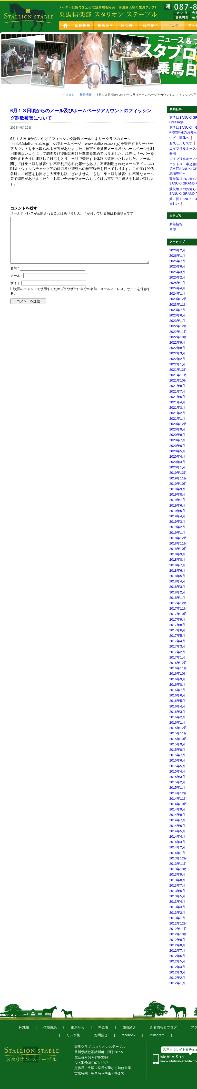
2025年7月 (177, 261)
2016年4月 (177, 706)
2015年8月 (177, 750)
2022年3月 (177, 353)
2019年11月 (178, 478)
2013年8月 (177, 880)
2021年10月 (178, 380)
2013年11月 (178, 864)
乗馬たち (105, 25)
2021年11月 (178, 375)
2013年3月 (177, 907)
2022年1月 (177, 364)
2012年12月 (178, 923)
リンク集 (73, 1035)
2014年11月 (178, 798)
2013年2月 (177, 913)
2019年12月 (178, 473)
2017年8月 (177, 625)
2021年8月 (177, 386)
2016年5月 (177, 701)
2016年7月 (177, 690)
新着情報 (86, 95)
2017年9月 (177, 619)
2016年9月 (177, 679)
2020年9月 (177, 429)
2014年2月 (177, 847)
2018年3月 (177, 587)
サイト (15, 283)
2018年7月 (177, 565)
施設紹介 (150, 25)
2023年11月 (178, 304)
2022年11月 (178, 332)
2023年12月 (178, 299)
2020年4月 (177, 456)
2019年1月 (177, 533)
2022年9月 (177, 342)
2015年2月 (177, 782)
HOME (65, 25)
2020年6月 (177, 446)
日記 (172, 230)
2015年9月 (177, 744)
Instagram (157, 1035)
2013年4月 (177, 901)
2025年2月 (177, 277)
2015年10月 (178, 739)
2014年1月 (177, 853)
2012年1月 (177, 983)
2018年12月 (178, 538)
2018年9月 (177, 554)
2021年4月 (177, 402)
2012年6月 (177, 956)
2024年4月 (177, 288)
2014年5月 (177, 831)
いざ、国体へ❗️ (181, 138)
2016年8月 (177, 684)
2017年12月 (178, 603)
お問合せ (100, 1035)
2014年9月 (177, 809)
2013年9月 (177, 874)
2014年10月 (178, 804)
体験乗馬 (83, 25)
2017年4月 (177, 641)
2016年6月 (177, 695)
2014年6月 (177, 826)
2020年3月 (177, 462)
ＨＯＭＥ (68, 95)
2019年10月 (178, 484)
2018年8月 (177, 559)
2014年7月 (177, 820)
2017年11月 (178, 608)
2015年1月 (177, 787)
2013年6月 (177, 891)
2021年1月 (177, 418)
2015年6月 (177, 760)
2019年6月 (177, 505)
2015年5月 (177, 766)
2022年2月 (177, 359)
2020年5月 (177, 451)
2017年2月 (177, 652)
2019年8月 (177, 494)
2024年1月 (177, 293)
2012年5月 (177, 961)
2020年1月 (177, 467)
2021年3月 (177, 407)
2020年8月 (177, 435)
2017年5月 (177, 636)
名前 (14, 268)
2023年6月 (177, 315)
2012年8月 (177, 945)
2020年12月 (178, 424)
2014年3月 (177, 842)
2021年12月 (178, 370)
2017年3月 (177, 646)
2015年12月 (178, 728)
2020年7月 (177, 440)
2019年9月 (177, 489)
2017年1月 (177, 657)
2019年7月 (177, 500)
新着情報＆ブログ (163, 1027)
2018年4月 (177, 581)
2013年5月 (177, 896)
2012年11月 (178, 929)
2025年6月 (177, 266)
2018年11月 (178, 543)
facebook (128, 1035)
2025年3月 (177, 272)
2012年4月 (177, 967)
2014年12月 (178, 793)
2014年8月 (177, 815)
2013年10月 (178, 869)
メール (16, 276)
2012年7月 (177, 950)
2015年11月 (178, 733)
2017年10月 (178, 614)
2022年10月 (178, 337)
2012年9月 (177, 940)
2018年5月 (177, 576)
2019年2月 (177, 527)
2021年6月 (177, 397)
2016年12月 (178, 663)
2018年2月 (177, 592)
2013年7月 (177, 885)
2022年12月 (178, 326)
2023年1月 (177, 321)
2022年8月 (177, 348)
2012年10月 (178, 934)
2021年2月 (177, 413)
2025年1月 (177, 283)
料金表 (128, 25)
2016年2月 (177, 717)
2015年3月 (177, 777)
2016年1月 (177, 722)
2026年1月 (177, 256)
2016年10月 (178, 673)
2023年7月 (177, 310)
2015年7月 (177, 755)
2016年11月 (178, 668)
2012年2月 (177, 978)
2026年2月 (177, 250)
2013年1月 (177, 918)
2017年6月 (177, 630)
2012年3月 (177, 972)
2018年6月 (177, 570)
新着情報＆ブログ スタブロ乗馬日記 (173, 25)
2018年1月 (177, 598)
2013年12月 (178, 858)
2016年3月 (177, 712)
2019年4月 (177, 516)
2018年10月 (178, 549)
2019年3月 (177, 521)
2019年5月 (177, 511)
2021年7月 (177, 391)
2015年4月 (177, 771)
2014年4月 (177, 836)
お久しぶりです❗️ (183, 143)
